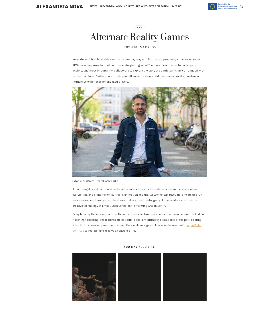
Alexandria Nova (110, 6)
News (93, 6)
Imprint (177, 6)
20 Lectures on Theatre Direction (147, 6)
